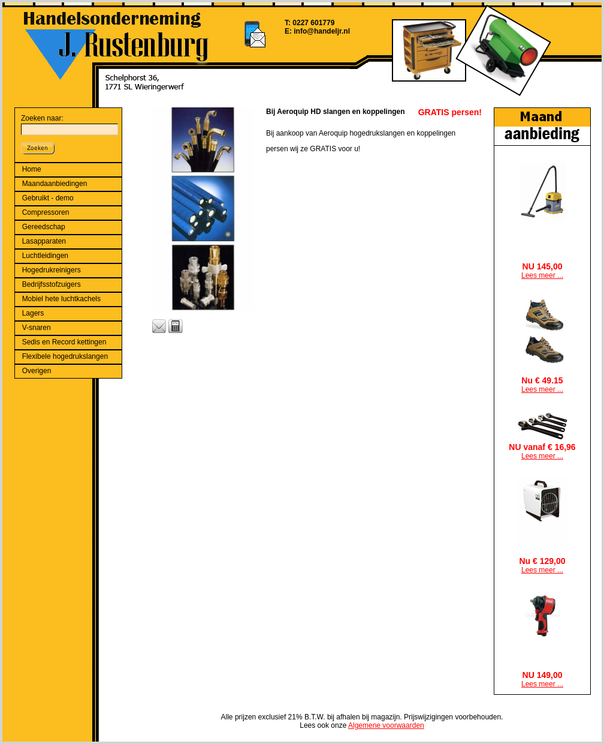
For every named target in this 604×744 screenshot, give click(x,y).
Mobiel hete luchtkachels (61, 299)
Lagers (33, 313)
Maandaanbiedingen (54, 183)
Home (31, 169)
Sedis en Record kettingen (64, 342)
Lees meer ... (542, 275)
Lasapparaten (44, 241)
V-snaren (36, 327)
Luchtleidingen (45, 255)
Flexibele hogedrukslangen (65, 356)
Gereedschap (43, 227)
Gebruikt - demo (48, 198)
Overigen (37, 371)
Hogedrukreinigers (51, 270)
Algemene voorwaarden (386, 725)
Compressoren (46, 212)
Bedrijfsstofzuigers (51, 284)
